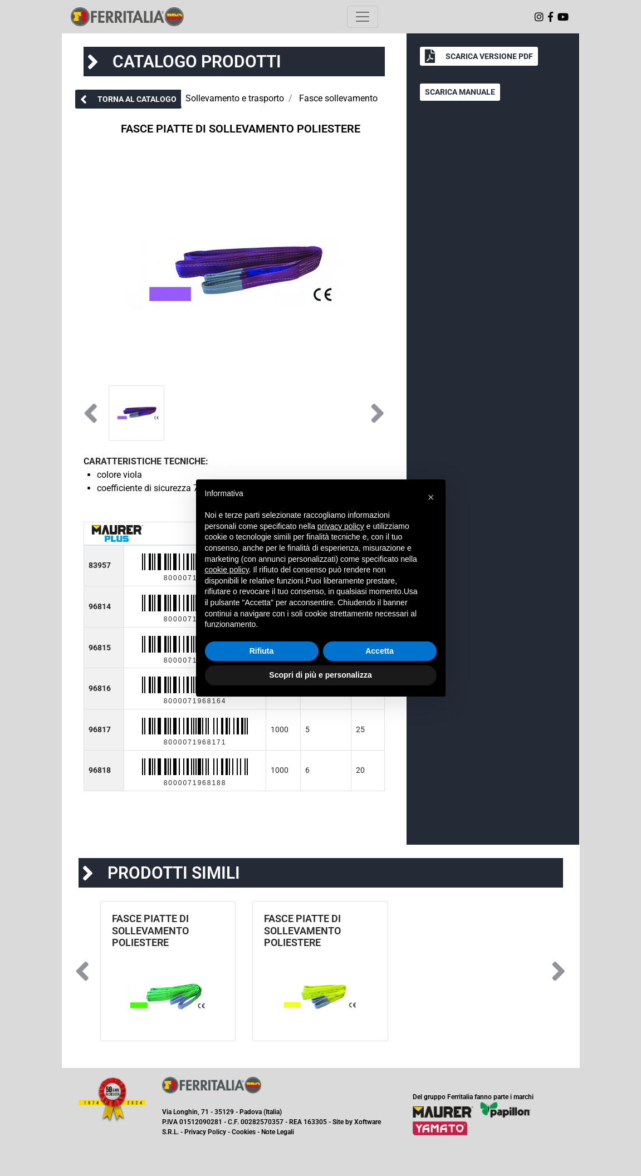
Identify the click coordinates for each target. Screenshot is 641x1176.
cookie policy (227, 569)
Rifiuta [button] (261, 650)
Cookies (244, 1132)
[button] (128, 99)
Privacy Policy (205, 1132)
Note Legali (277, 1132)
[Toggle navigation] (362, 17)
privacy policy (340, 526)
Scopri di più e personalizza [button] (320, 674)
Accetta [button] (379, 650)
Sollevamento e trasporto (234, 98)
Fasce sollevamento (338, 98)
